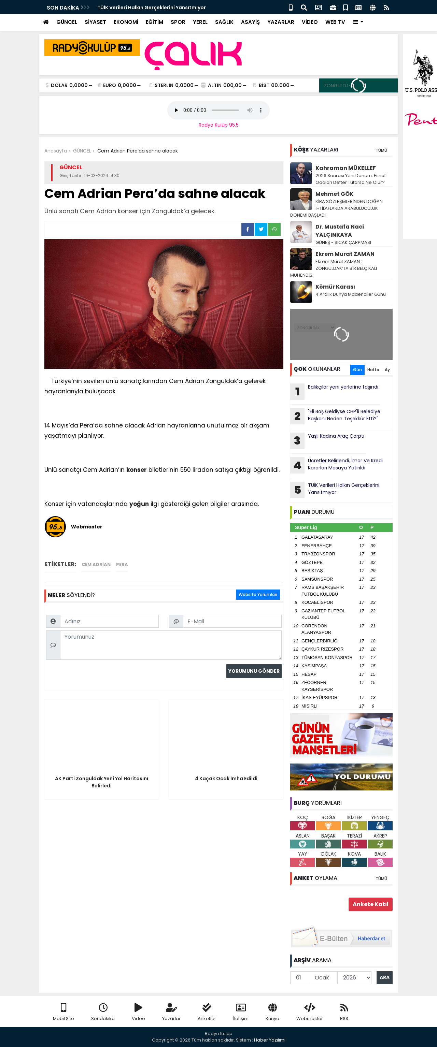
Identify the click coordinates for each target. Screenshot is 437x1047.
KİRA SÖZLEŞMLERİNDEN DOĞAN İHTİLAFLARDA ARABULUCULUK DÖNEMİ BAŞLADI (336, 208)
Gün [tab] (357, 370)
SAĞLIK (224, 22)
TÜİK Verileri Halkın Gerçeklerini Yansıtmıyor (151, 7)
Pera (122, 564)
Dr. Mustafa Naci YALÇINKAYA (339, 231)
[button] (358, 22)
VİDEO (310, 22)
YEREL (200, 22)
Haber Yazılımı (269, 1040)
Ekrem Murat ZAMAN (345, 254)
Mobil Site (63, 1012)
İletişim (241, 1012)
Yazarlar (171, 1012)
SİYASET (95, 22)
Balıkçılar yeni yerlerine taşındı (334, 391)
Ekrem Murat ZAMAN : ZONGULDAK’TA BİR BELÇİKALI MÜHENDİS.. (333, 268)
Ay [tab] (387, 370)
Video (138, 1012)
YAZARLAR (280, 22)
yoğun (139, 504)
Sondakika (103, 1012)
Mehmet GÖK (334, 194)
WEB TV (335, 22)
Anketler (207, 1012)
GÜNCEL (66, 22)
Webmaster (309, 1012)
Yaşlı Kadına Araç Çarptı (327, 441)
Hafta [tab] (373, 370)
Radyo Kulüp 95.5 (219, 124)
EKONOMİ (126, 22)
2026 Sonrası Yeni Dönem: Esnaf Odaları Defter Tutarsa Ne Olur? (350, 179)
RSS (344, 1012)
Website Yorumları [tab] (258, 594)
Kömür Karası (335, 287)
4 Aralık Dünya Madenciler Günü (350, 294)
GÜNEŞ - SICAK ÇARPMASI (343, 242)
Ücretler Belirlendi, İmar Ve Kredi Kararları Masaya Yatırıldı (336, 465)
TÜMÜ (381, 150)
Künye (272, 1012)
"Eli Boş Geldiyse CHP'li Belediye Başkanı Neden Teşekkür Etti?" (335, 416)
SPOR (178, 22)
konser (136, 470)
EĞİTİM (154, 22)
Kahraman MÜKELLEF (345, 168)
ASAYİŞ (250, 22)
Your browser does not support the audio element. (218, 110)
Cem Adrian (96, 564)
